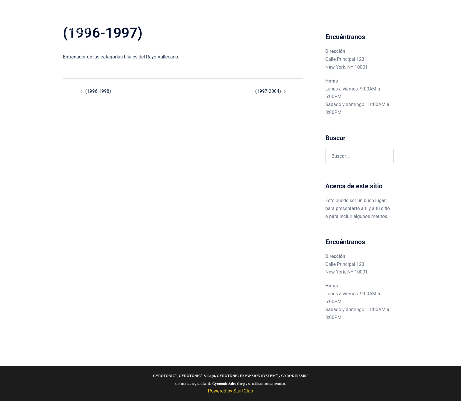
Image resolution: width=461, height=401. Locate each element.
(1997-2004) (268, 91)
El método (323, 20)
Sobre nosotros (355, 20)
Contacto (385, 20)
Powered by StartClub (230, 391)
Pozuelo (284, 20)
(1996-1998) (98, 91)
